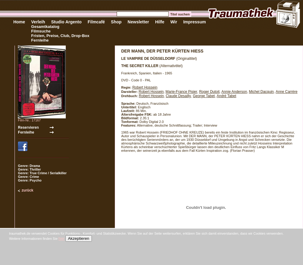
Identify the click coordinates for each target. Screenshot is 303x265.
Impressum (194, 21)
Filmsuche (41, 31)
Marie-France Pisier (181, 92)
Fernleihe (40, 40)
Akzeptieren (78, 238)
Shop (116, 21)
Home (19, 21)
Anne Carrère (287, 92)
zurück (27, 190)
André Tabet (226, 96)
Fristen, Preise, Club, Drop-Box (60, 35)
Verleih (38, 21)
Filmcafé (96, 21)
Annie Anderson (234, 92)
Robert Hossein (145, 87)
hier (61, 238)
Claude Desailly (178, 96)
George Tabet (204, 96)
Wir (173, 21)
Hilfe (159, 21)
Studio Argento (66, 21)
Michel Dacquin (261, 92)
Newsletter (138, 21)
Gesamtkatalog (45, 26)
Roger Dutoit (209, 92)
